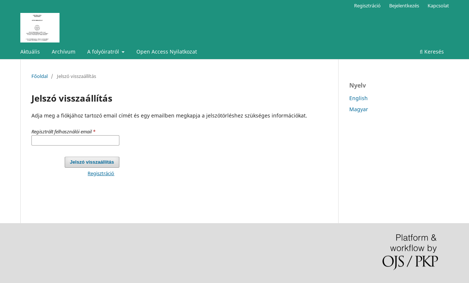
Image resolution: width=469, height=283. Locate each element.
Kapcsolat (438, 5)
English (358, 98)
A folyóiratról (103, 51)
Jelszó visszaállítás (92, 162)
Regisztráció (367, 5)
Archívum (63, 51)
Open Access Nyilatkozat (166, 51)
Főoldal (39, 76)
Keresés (432, 51)
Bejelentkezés (404, 5)
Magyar (358, 109)
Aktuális (30, 51)
